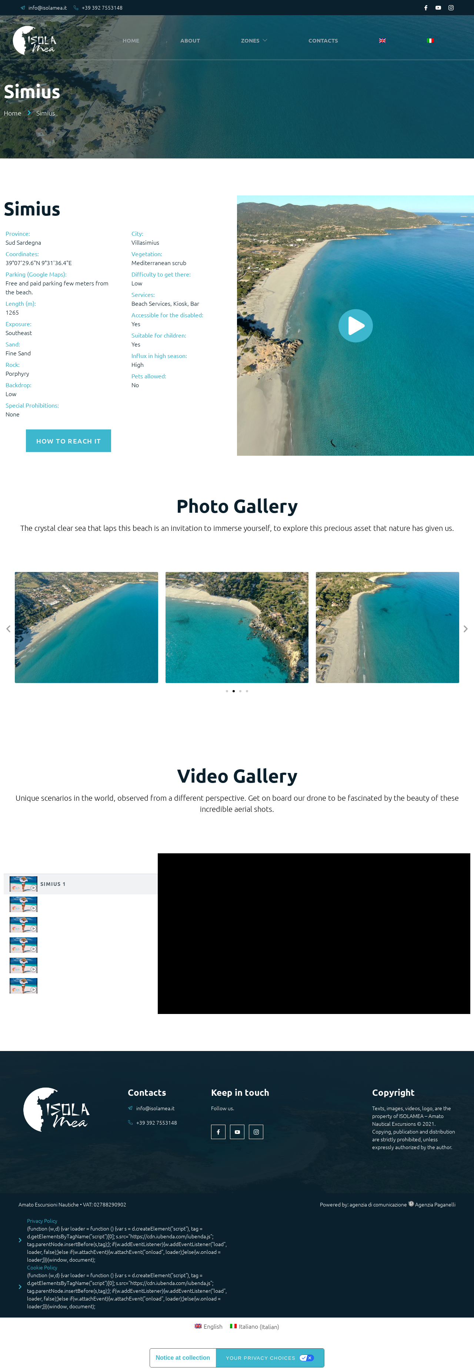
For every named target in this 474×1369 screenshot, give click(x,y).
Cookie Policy (42, 1265)
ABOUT (192, 40)
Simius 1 (53, 881)
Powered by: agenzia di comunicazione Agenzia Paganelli (387, 1202)
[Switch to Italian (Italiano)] (254, 1324)
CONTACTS (325, 40)
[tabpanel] (314, 931)
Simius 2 (53, 902)
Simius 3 (53, 922)
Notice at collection (183, 1356)
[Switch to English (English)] (208, 1324)
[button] (8, 627)
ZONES (256, 40)
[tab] (81, 882)
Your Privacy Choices (261, 1356)
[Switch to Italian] (430, 41)
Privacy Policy (42, 1218)
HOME (133, 40)
